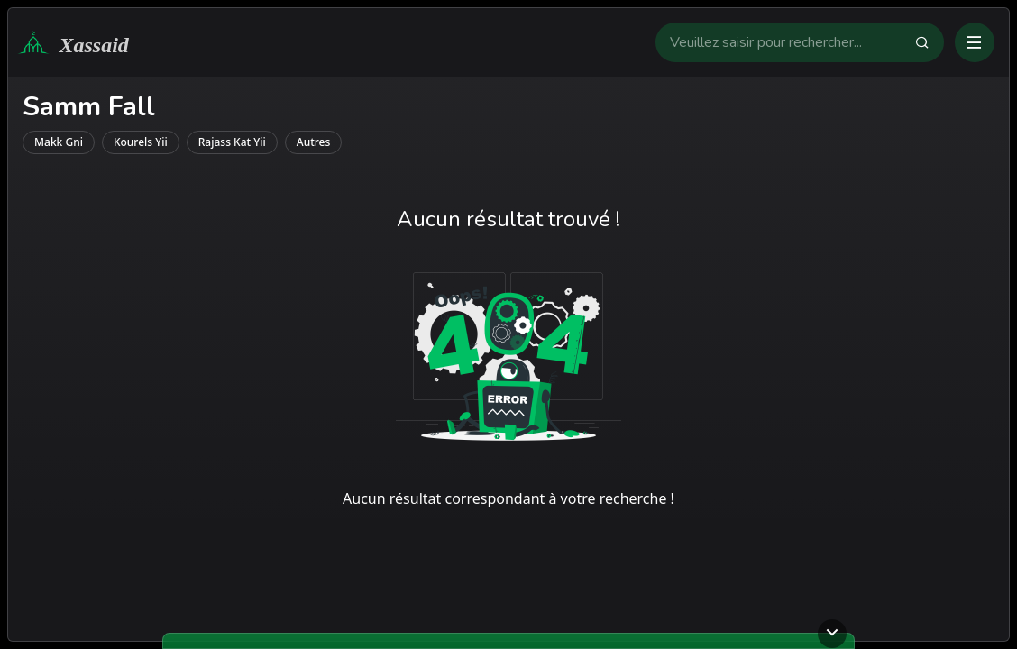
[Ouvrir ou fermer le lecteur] (832, 633)
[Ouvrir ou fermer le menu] (974, 42)
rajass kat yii (232, 142)
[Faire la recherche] (929, 42)
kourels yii (141, 142)
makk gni (58, 142)
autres (314, 142)
